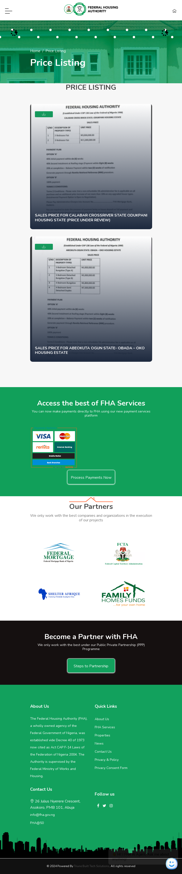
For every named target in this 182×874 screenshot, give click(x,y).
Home (35, 51)
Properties (102, 735)
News (99, 743)
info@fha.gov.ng (42, 815)
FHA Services (105, 727)
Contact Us (103, 751)
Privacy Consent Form (111, 768)
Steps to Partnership (91, 666)
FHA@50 (37, 823)
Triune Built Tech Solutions (91, 866)
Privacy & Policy (107, 759)
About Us (102, 719)
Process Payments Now (91, 477)
